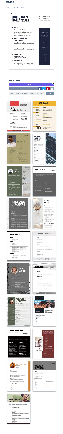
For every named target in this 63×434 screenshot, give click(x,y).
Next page (35, 431)
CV (17, 7)
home (8, 7)
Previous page (28, 431)
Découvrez (13, 7)
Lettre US (22, 7)
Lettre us (18, 80)
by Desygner (11, 80)
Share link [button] (50, 93)
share (23, 89)
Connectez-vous (35, 2)
